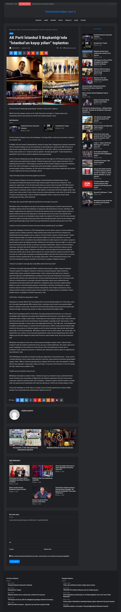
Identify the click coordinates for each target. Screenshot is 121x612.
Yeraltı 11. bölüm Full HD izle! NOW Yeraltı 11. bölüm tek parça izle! (103, 147)
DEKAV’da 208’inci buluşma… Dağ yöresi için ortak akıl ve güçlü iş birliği (103, 72)
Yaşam (76, 20)
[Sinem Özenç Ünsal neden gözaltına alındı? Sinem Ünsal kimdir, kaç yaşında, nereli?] (88, 137)
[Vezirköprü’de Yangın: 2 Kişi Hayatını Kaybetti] (88, 166)
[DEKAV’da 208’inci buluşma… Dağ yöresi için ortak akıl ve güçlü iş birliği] (88, 72)
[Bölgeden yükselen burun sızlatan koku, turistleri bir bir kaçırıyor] (88, 54)
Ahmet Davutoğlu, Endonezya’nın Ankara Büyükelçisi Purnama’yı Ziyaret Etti (65, 466)
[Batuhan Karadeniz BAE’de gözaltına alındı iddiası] (42, 491)
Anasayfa (38, 20)
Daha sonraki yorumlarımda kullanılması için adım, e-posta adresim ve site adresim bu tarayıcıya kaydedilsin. (40, 555)
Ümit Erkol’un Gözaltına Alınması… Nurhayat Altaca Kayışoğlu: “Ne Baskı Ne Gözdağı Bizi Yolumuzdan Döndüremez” (96, 111)
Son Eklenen (97, 29)
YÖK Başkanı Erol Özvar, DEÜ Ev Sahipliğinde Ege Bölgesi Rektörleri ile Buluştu (19, 479)
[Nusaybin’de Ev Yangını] (49, 128)
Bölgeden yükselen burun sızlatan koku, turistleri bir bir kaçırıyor (103, 54)
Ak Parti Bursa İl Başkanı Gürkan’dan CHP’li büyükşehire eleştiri (102, 156)
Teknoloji (68, 20)
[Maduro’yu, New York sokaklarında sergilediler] (42, 470)
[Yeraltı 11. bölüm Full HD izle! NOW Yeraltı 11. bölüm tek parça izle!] (88, 148)
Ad (10, 541)
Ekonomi (53, 20)
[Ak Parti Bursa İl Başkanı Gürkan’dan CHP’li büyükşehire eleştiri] (88, 157)
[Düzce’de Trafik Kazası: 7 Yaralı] (88, 199)
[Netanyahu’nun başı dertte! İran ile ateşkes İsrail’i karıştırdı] (88, 207)
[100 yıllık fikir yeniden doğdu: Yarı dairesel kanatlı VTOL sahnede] (88, 120)
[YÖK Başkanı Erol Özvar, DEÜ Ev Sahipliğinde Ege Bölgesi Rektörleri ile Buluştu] (19, 470)
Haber (46, 20)
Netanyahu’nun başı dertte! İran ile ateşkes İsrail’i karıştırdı (102, 207)
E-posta (11, 548)
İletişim (83, 20)
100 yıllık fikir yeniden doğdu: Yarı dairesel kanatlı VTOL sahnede (102, 120)
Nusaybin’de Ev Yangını (62, 126)
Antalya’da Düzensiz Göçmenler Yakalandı (43, 4)
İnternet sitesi (47, 548)
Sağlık (60, 20)
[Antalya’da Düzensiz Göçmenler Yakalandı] (14, 128)
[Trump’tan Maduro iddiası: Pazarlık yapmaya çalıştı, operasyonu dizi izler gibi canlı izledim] (88, 188)
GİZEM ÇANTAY (17, 48)
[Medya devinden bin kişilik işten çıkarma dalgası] (88, 129)
